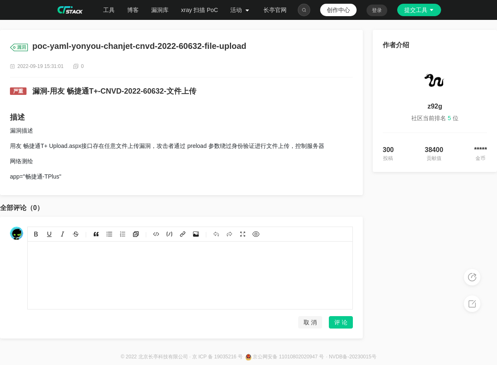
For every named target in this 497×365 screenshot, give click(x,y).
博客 (133, 10)
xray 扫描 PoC (199, 10)
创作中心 (338, 10)
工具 (109, 10)
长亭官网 (275, 10)
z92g (434, 106)
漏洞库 (160, 10)
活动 (240, 10)
